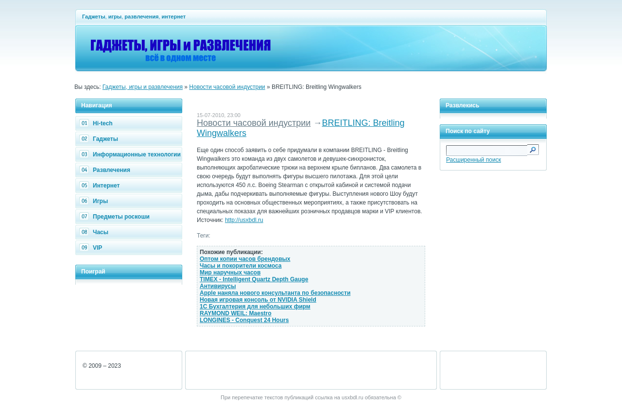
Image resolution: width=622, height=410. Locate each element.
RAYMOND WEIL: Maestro (236, 313)
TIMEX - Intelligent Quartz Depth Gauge (254, 279)
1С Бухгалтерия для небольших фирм (255, 306)
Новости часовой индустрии (227, 87)
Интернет (101, 185)
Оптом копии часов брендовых (245, 259)
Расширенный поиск (473, 159)
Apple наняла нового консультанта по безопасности (275, 293)
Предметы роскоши (116, 216)
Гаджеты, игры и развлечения (143, 87)
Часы (95, 232)
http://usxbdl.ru (244, 220)
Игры (95, 201)
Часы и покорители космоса (241, 265)
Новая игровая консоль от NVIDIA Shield (258, 299)
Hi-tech (97, 123)
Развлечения (106, 170)
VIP (92, 247)
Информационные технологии (131, 154)
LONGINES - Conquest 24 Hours (244, 320)
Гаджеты (100, 139)
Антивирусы (218, 286)
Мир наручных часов (230, 272)
